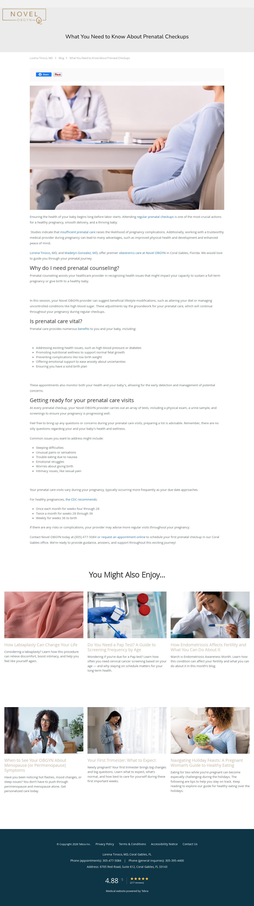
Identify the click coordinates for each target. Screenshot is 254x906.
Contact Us (190, 844)
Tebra (144, 891)
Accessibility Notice (164, 844)
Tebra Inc (84, 844)
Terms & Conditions (132, 844)
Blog (61, 58)
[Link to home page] (23, 16)
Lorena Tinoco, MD (41, 58)
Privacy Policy (105, 844)
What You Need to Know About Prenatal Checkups (99, 58)
